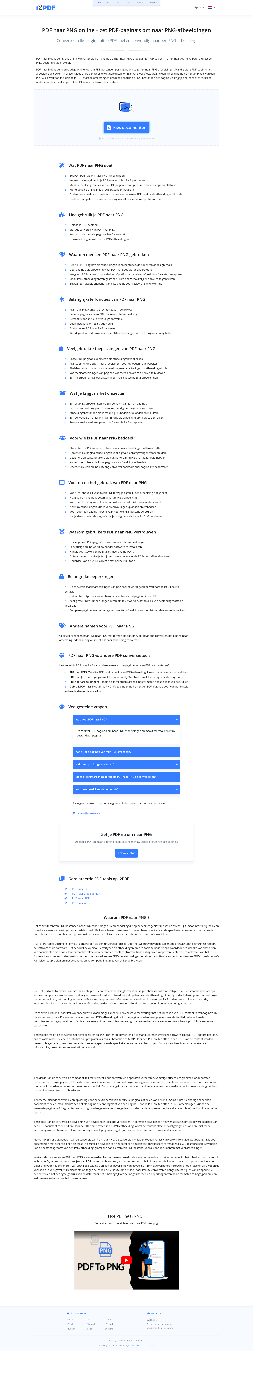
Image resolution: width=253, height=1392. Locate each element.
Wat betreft (152, 1360)
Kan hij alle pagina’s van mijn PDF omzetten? (127, 793)
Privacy (112, 1381)
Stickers (109, 1369)
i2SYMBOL (140, 2)
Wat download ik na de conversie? (127, 830)
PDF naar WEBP (81, 944)
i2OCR (118, 2)
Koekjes (140, 1381)
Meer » (153, 2)
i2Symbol (90, 1364)
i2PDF (98, 2)
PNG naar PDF (80, 939)
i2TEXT (128, 2)
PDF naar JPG (80, 930)
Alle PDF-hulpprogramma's (160, 1369)
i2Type (89, 1369)
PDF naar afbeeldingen (86, 935)
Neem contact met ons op (159, 1364)
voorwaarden (125, 1381)
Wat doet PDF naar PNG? (127, 761)
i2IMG (108, 2)
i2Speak (71, 1369)
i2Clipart (109, 1364)
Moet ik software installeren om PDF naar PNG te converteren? (127, 818)
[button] (199, 7)
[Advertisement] (126, 96)
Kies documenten (126, 147)
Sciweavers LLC (135, 1386)
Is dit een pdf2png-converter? (127, 805)
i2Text (70, 1364)
